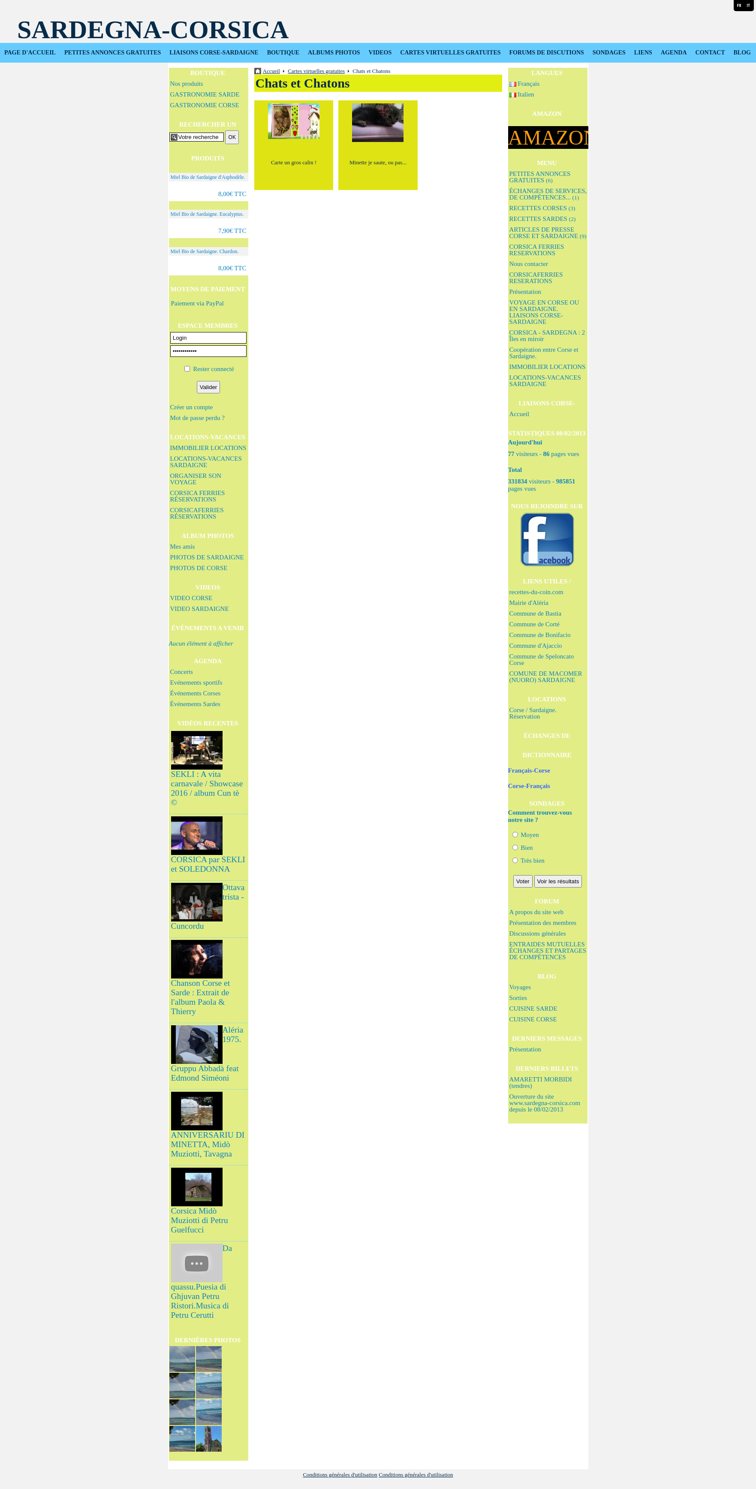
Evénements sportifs (196, 682)
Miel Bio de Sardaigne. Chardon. (205, 251)
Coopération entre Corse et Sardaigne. (543, 352)
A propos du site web (536, 912)
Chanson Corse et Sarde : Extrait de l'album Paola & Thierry (200, 997)
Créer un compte (191, 407)
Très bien (528, 860)
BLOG (741, 52)
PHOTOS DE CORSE (199, 568)
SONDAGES (609, 52)
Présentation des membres (543, 922)
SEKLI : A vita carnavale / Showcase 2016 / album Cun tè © (207, 788)
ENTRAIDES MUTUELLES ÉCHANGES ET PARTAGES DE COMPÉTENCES (548, 950)
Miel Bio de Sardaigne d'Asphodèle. (208, 177)
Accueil (519, 414)
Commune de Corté (534, 624)
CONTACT (710, 52)
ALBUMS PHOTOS (334, 52)
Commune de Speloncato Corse (541, 659)
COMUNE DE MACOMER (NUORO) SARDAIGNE (545, 676)
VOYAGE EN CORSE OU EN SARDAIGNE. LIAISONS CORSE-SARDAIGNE (544, 312)
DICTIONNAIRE (546, 755)
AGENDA (674, 52)
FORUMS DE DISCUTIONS (546, 52)
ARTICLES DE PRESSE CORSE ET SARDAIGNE (548, 232)
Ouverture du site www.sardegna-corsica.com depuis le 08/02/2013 (545, 1103)
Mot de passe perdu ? (197, 417)
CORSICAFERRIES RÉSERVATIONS (197, 513)
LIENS (643, 52)
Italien (521, 94)
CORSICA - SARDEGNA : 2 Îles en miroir (547, 335)
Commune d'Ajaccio (535, 645)
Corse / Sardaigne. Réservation (533, 713)
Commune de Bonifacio (540, 634)
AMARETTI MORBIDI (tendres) (540, 1082)
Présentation (525, 291)
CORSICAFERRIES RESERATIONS (536, 277)
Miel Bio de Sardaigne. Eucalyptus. (207, 214)
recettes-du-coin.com (536, 592)
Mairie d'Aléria (528, 602)
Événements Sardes (195, 704)
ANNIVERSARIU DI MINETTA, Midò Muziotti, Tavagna (208, 1144)
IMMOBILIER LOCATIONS (208, 447)
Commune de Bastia (535, 613)
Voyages (520, 987)
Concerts (181, 671)
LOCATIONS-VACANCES (207, 437)
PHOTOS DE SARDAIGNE (207, 557)
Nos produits (186, 83)
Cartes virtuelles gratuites (316, 71)
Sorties (518, 997)
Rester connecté (213, 368)
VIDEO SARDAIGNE (199, 608)
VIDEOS (380, 52)
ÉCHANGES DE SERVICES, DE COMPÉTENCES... (548, 194)
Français (524, 83)
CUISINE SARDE (533, 1008)
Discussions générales (537, 933)
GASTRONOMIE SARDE (205, 94)
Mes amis (182, 546)
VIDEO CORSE (191, 598)
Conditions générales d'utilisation (340, 1474)
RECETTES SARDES (542, 218)
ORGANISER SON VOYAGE (196, 479)
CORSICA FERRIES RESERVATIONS (536, 250)
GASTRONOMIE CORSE (204, 105)
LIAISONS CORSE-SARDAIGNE (213, 52)
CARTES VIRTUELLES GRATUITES (450, 52)
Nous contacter (528, 263)
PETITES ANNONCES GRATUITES (112, 52)
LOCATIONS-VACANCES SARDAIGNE (206, 461)
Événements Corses (195, 693)
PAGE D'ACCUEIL (30, 52)
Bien (522, 847)
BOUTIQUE (283, 52)
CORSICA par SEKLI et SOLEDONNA (208, 864)
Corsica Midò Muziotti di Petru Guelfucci (199, 1220)
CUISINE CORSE (533, 1019)
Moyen (525, 834)
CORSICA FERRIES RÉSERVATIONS (197, 496)
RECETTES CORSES (542, 208)
